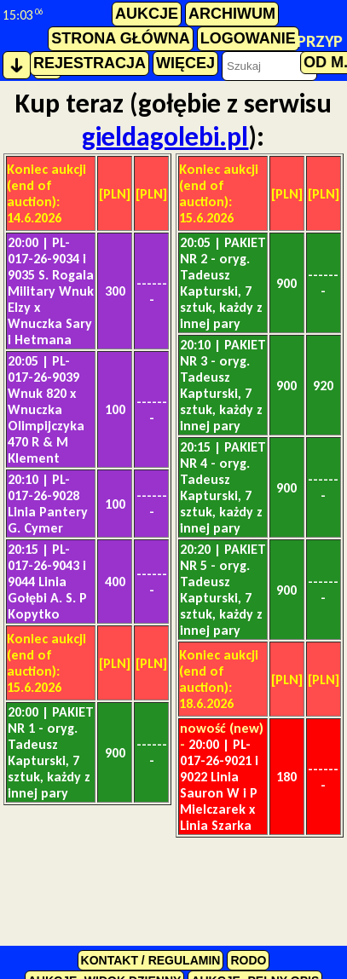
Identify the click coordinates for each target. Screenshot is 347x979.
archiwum (231, 13)
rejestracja (89, 63)
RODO (248, 960)
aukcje (146, 13)
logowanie (248, 38)
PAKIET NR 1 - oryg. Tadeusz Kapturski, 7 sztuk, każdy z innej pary (51, 752)
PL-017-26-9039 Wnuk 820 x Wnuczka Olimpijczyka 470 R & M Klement (46, 409)
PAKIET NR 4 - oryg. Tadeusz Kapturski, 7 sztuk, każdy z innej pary (223, 487)
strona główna (120, 38)
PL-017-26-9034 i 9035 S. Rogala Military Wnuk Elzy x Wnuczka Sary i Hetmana (51, 291)
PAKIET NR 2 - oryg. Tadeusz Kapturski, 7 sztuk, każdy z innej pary (223, 282)
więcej (185, 63)
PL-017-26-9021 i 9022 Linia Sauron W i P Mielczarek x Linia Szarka (219, 784)
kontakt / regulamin (151, 960)
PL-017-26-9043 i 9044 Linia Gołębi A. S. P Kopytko (47, 581)
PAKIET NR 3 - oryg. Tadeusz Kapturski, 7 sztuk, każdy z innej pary (223, 385)
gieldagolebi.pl (165, 136)
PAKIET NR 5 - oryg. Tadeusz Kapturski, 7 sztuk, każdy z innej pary (223, 589)
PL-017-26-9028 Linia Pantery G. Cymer (48, 503)
